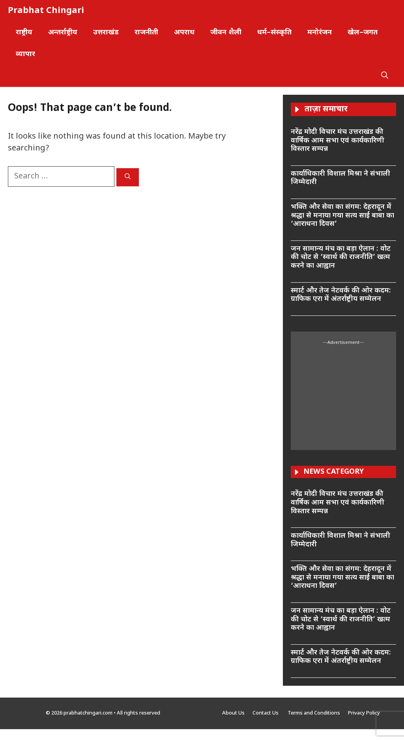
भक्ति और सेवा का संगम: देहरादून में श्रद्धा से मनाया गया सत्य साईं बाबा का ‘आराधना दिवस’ (342, 216)
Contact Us (266, 713)
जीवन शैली (225, 32)
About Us (233, 713)
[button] (384, 76)
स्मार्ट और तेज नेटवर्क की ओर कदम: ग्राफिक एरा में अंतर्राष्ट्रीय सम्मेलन (341, 295)
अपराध (184, 32)
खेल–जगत (363, 32)
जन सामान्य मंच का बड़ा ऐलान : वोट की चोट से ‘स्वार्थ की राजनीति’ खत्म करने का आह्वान (341, 257)
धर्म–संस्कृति (274, 32)
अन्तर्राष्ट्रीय (62, 32)
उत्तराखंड (106, 32)
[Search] (127, 177)
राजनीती (146, 32)
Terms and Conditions (314, 713)
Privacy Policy (364, 713)
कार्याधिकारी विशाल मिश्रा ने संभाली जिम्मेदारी (340, 178)
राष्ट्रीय (24, 32)
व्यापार (25, 54)
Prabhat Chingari (46, 11)
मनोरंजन (319, 32)
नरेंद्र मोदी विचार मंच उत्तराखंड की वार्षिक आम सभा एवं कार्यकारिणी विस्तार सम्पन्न (337, 141)
